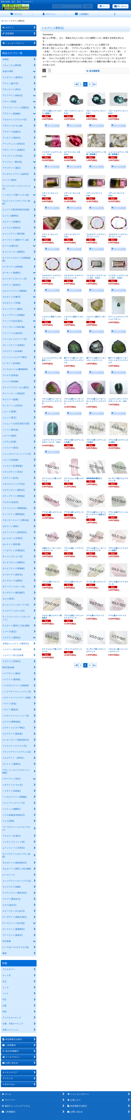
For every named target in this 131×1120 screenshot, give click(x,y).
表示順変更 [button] (93, 71)
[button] (114, 14)
